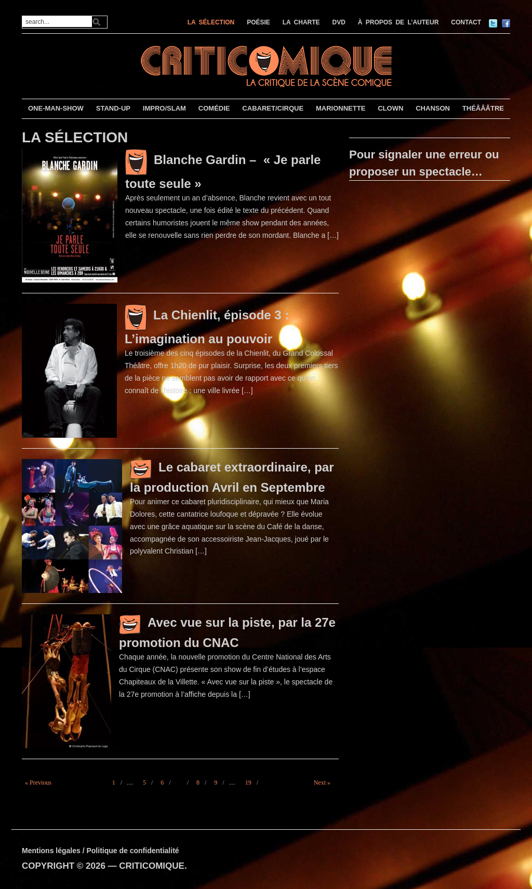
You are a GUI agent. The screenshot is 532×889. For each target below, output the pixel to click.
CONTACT (466, 22)
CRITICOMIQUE (151, 866)
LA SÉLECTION (211, 22)
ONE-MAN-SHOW (56, 108)
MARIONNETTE (340, 108)
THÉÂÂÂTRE (483, 108)
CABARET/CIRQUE (272, 108)
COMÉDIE (214, 108)
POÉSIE (258, 22)
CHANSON (433, 108)
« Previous (38, 782)
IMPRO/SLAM (164, 108)
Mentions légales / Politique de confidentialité (100, 850)
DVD (338, 22)
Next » (322, 782)
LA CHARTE (301, 22)
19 (248, 782)
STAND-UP (113, 108)
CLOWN (390, 108)
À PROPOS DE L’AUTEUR (398, 22)
